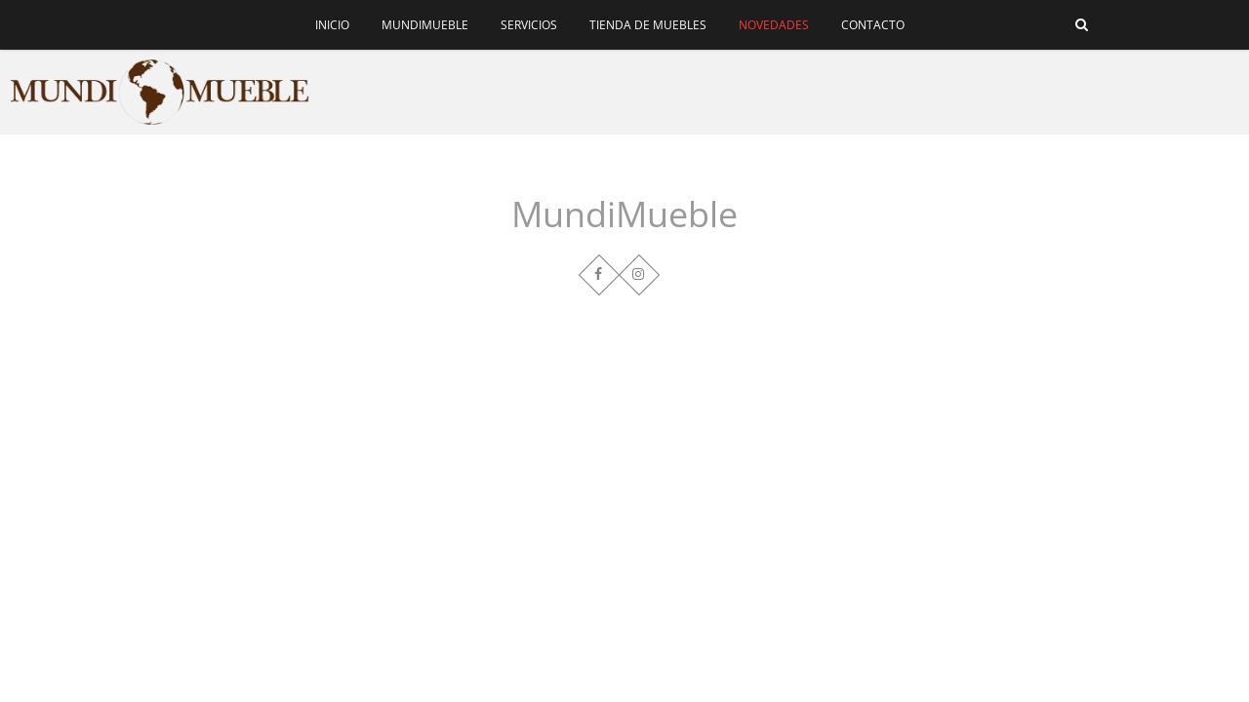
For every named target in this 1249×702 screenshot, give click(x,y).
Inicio (332, 25)
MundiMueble (425, 25)
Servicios (529, 25)
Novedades (774, 25)
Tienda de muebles (647, 25)
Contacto (873, 25)
